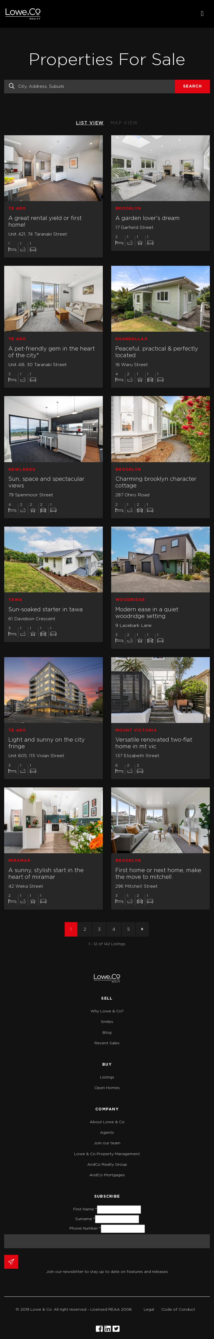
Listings (107, 1077)
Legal (149, 1310)
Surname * (85, 1219)
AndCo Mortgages (107, 1175)
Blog (107, 1033)
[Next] (142, 929)
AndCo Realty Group (107, 1165)
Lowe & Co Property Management (107, 1154)
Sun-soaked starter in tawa (45, 609)
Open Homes (107, 1088)
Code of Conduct (178, 1310)
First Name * (85, 1209)
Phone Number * (85, 1228)
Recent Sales (107, 1043)
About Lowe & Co (107, 1122)
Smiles (107, 1022)
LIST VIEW (90, 123)
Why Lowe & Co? (107, 1011)
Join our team (107, 1143)
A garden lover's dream (147, 218)
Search (192, 86)
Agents (107, 1133)
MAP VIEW (124, 123)
